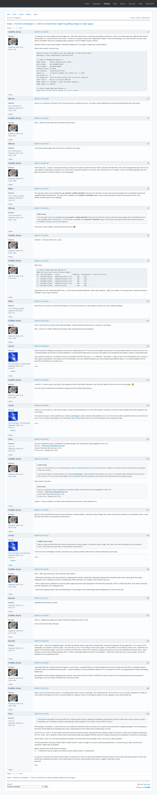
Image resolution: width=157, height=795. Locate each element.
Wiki (115, 4)
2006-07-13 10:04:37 (41, 189)
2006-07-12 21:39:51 (41, 118)
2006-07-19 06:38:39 (41, 405)
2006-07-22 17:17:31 (41, 598)
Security (132, 4)
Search (21, 14)
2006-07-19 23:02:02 (41, 459)
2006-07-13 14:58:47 (41, 235)
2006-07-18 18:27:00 (41, 321)
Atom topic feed (145, 784)
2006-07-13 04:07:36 (41, 144)
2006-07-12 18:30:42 (41, 32)
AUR (140, 4)
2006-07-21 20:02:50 (41, 510)
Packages (96, 4)
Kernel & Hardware (24, 24)
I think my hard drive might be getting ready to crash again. (65, 24)
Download (150, 4)
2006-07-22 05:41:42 (41, 535)
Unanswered (145, 18)
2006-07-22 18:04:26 (41, 615)
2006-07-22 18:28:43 (41, 641)
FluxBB (147, 787)
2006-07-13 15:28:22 (41, 261)
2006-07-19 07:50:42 (41, 439)
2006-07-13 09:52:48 (41, 163)
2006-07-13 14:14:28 (41, 208)
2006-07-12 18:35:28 (41, 99)
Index (8, 14)
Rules (15, 14)
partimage (75, 416)
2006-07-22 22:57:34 (41, 688)
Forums (107, 4)
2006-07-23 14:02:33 (41, 714)
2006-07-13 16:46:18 (41, 301)
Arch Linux (13, 3)
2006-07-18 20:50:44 (41, 346)
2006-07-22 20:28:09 (41, 663)
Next (20, 28)
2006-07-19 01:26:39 (41, 380)
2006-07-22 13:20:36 (41, 569)
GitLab (122, 4)
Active (138, 18)
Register (28, 14)
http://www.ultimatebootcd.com (53, 446)
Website (12, 371)
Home (87, 4)
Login (35, 14)
